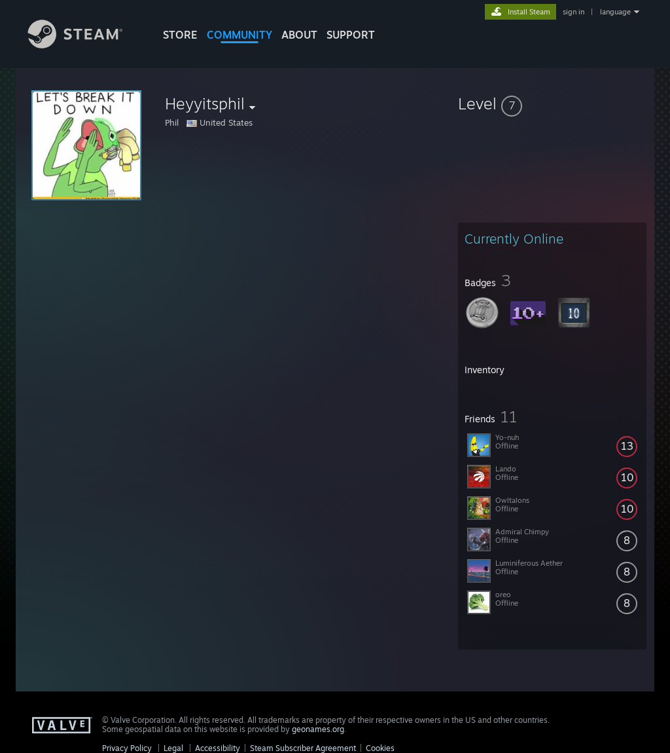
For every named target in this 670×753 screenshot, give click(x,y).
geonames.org (318, 729)
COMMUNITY (239, 34)
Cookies (380, 748)
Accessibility (217, 748)
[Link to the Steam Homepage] (85, 44)
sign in (573, 11)
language (615, 11)
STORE (180, 34)
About (299, 34)
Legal (173, 748)
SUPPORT (350, 34)
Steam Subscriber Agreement (303, 748)
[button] (552, 103)
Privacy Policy (127, 748)
